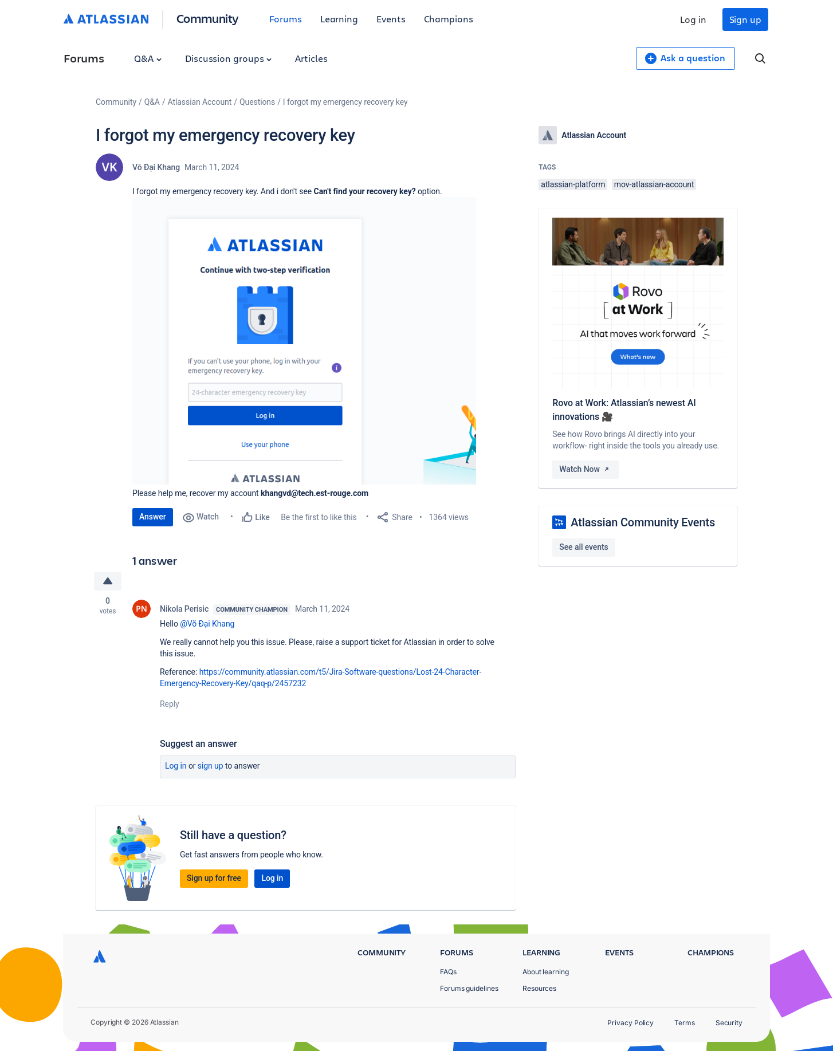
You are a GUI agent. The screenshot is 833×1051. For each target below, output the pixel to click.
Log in (693, 19)
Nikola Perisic (184, 608)
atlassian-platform (573, 184)
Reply (169, 703)
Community (207, 18)
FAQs (448, 971)
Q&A (148, 58)
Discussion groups (228, 58)
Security (729, 1022)
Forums (285, 19)
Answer (152, 516)
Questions (257, 102)
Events (391, 19)
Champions (448, 19)
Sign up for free (214, 878)
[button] (304, 341)
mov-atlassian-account (654, 184)
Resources (539, 988)
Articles (311, 58)
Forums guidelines (469, 988)
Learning (339, 19)
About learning (545, 971)
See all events (583, 547)
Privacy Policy (630, 1022)
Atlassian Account (200, 102)
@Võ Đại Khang (207, 623)
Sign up (745, 19)
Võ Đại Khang (156, 167)
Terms (684, 1022)
